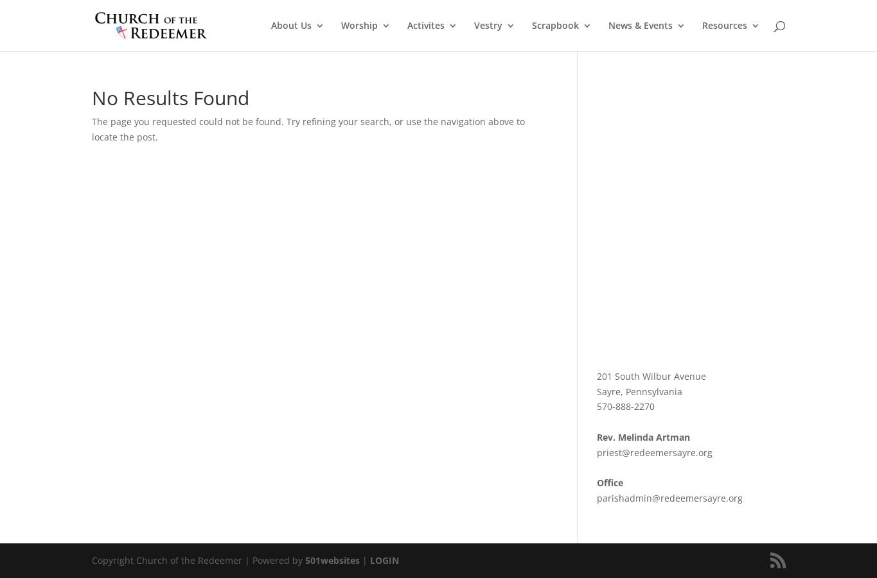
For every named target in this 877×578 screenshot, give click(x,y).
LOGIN (384, 560)
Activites (426, 26)
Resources (724, 26)
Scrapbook (555, 26)
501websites (332, 560)
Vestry (488, 26)
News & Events (640, 26)
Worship (359, 26)
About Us (291, 26)
